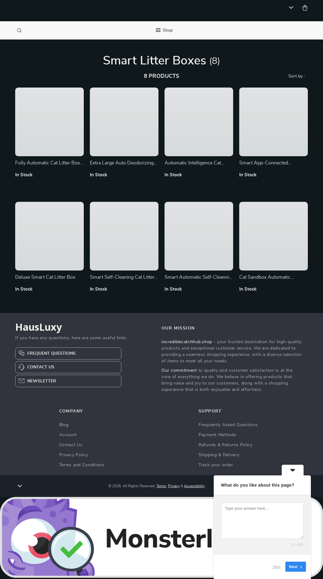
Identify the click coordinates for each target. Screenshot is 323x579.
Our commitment (179, 372)
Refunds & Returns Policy (226, 446)
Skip (276, 566)
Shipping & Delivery (219, 456)
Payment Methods (217, 436)
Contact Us (71, 446)
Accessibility (194, 487)
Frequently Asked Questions (228, 426)
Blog (64, 426)
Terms (161, 487)
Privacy (174, 487)
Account (68, 436)
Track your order (216, 466)
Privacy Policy (73, 456)
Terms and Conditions (82, 466)
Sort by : (296, 77)
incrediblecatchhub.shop (187, 343)
